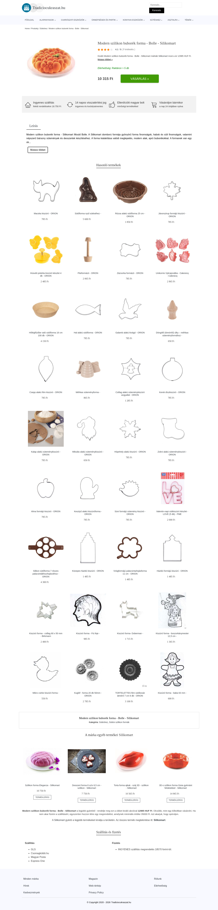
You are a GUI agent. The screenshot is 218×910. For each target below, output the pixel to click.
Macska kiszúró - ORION (46, 213)
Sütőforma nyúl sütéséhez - (88, 213)
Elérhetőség (160, 885)
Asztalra (173, 20)
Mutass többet (37, 150)
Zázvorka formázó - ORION (130, 273)
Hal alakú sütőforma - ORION (88, 332)
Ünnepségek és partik (104, 20)
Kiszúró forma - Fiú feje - (88, 633)
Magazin (93, 879)
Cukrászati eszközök (72, 20)
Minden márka (31, 879)
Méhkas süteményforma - (88, 392)
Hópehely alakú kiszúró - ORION (130, 452)
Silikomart (163, 56)
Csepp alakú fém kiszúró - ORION (45, 392)
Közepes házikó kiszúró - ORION (88, 571)
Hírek (26, 885)
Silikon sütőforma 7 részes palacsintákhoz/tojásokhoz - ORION (45, 574)
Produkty (34, 28)
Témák (188, 20)
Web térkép (95, 885)
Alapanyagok (47, 20)
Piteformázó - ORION (88, 273)
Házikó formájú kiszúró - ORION (172, 571)
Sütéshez (155, 20)
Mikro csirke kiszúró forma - (46, 693)
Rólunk (158, 879)
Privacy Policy (96, 892)
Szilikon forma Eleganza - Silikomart (42, 785)
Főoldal (29, 20)
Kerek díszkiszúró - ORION (172, 392)
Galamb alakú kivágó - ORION (130, 332)
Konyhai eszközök (133, 20)
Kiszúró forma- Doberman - (130, 633)
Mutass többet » (105, 59)
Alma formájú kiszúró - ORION (45, 511)
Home (27, 28)
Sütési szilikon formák (119, 722)
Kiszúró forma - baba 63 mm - (172, 693)
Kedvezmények (31, 892)
